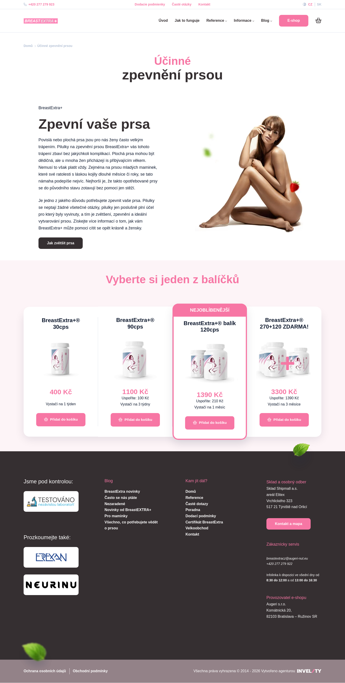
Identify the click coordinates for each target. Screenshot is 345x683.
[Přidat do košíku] (61, 420)
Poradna (193, 510)
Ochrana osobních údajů (45, 671)
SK (319, 4)
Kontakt (204, 4)
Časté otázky (182, 4)
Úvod (163, 20)
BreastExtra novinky (122, 492)
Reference (216, 20)
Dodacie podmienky (150, 4)
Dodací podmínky (201, 516)
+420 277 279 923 (39, 4)
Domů (28, 46)
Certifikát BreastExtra (204, 522)
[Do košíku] (318, 20)
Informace (244, 20)
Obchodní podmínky (91, 671)
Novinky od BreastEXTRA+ (127, 510)
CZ (310, 4)
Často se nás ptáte (120, 498)
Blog (266, 20)
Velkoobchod (197, 529)
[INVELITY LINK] (309, 672)
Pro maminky (115, 516)
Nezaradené (114, 504)
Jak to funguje (187, 20)
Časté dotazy (197, 504)
